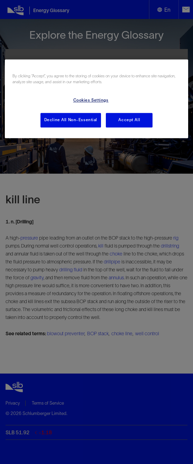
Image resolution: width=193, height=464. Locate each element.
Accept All (129, 120)
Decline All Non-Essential (70, 120)
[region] (96, 98)
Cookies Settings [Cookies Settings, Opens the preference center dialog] (91, 100)
